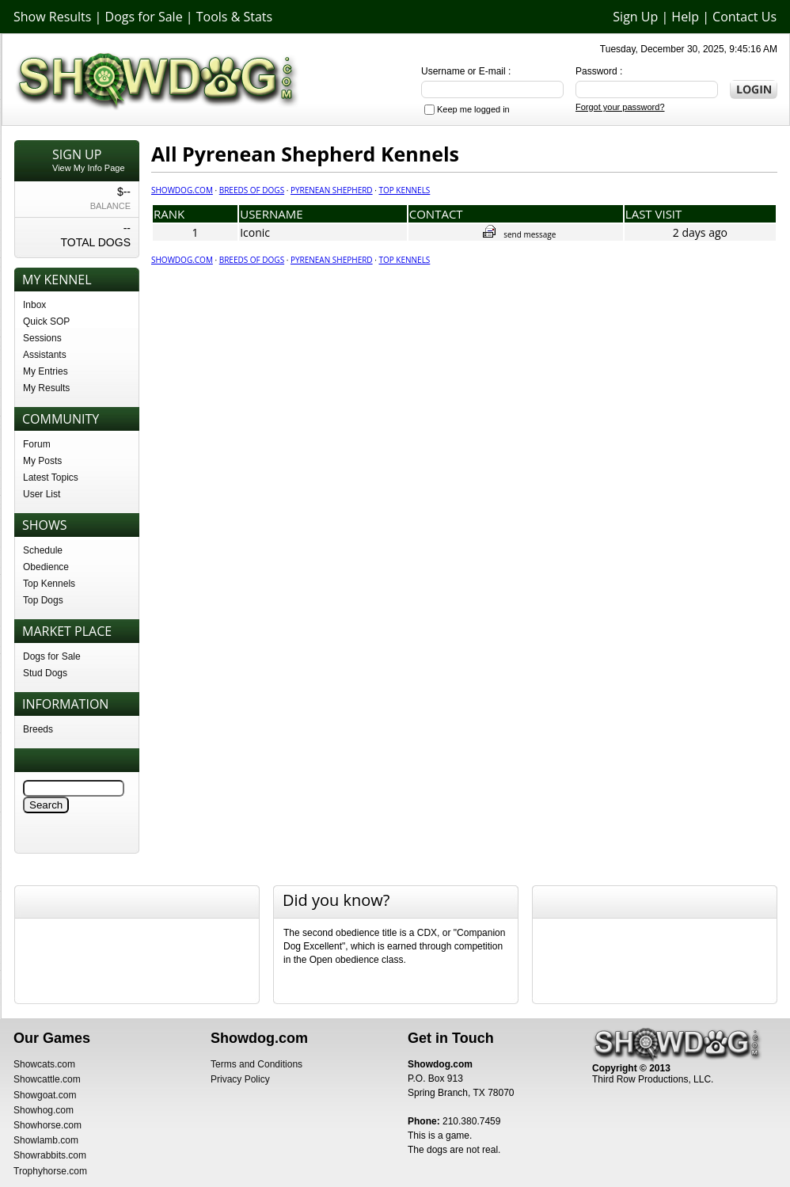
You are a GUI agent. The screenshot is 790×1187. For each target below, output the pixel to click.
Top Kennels (49, 583)
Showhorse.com (47, 1125)
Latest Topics (50, 477)
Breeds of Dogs (251, 190)
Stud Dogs (45, 673)
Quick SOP (46, 321)
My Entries (45, 371)
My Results (46, 388)
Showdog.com (182, 190)
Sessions (42, 338)
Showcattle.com (47, 1079)
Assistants (44, 354)
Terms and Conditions (256, 1064)
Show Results (52, 16)
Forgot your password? (620, 107)
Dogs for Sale (144, 16)
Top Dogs (43, 600)
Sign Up (635, 16)
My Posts (42, 460)
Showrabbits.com (49, 1155)
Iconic (255, 232)
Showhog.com (43, 1110)
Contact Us (744, 16)
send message (519, 234)
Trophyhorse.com (50, 1171)
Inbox (34, 304)
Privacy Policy (240, 1079)
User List (41, 494)
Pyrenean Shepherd (332, 190)
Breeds (38, 729)
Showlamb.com (45, 1140)
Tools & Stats (234, 16)
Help (685, 16)
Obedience (46, 567)
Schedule (43, 550)
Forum (37, 444)
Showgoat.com (44, 1095)
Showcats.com (44, 1064)
